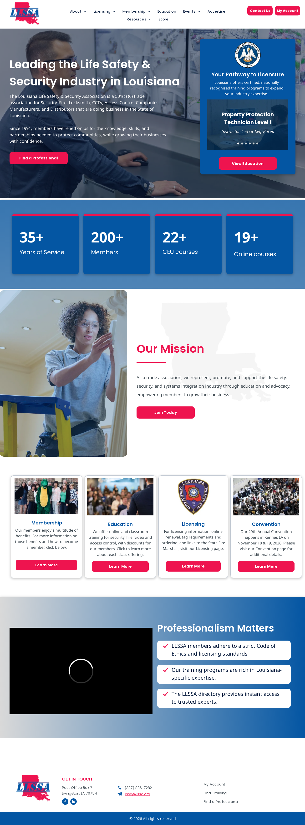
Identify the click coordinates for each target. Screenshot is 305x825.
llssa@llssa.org (137, 793)
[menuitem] (78, 11)
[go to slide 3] (246, 143)
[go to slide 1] (238, 143)
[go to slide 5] (253, 143)
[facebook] (65, 802)
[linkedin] (73, 802)
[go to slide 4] (250, 143)
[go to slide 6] (257, 143)
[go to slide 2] (242, 143)
